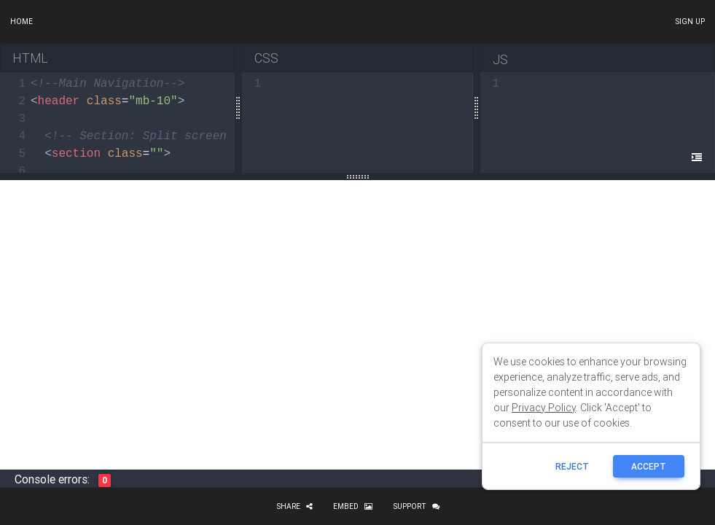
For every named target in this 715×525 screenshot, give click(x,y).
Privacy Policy (544, 407)
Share (294, 506)
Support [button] (416, 506)
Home (21, 21)
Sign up (690, 21)
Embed (352, 506)
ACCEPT (648, 466)
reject (572, 466)
